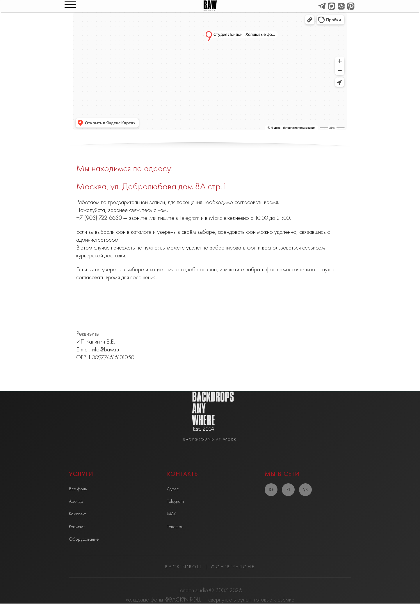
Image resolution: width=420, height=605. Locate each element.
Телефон (175, 526)
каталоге (141, 232)
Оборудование (84, 539)
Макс (215, 218)
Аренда (76, 501)
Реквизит (77, 526)
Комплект (77, 514)
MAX (171, 514)
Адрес (173, 489)
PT (288, 490)
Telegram (189, 218)
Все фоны (78, 489)
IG (271, 490)
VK (305, 490)
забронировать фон (233, 247)
